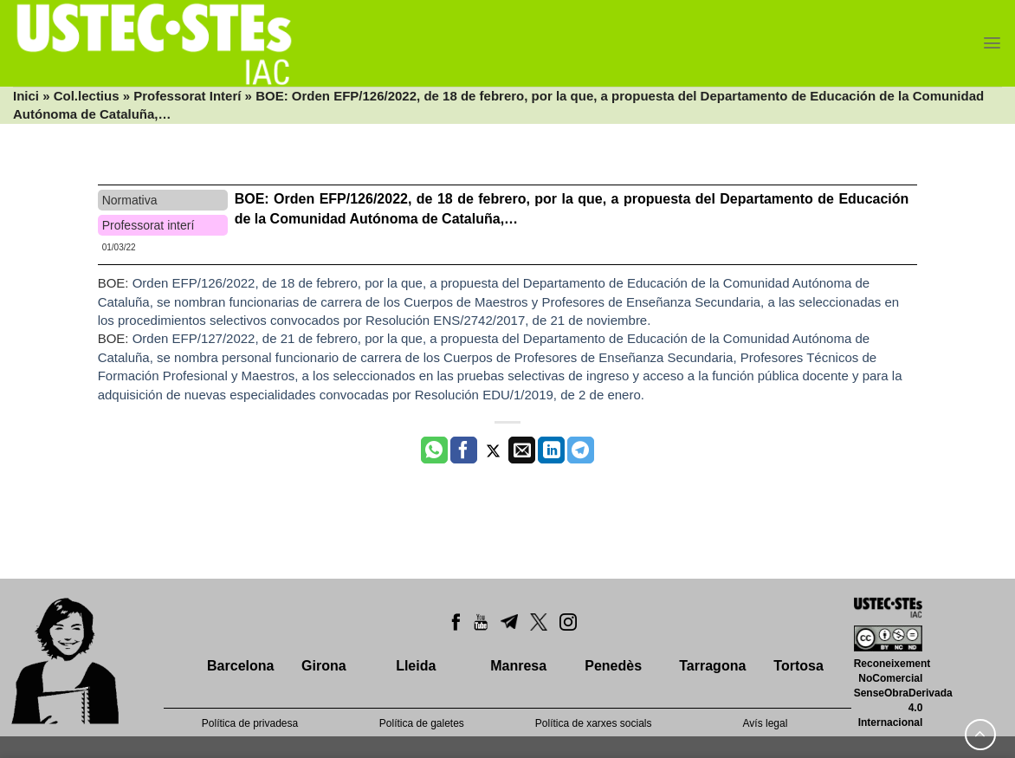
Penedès (613, 665)
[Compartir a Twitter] (493, 450)
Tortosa (798, 665)
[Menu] (992, 43)
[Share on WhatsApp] (434, 450)
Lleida (416, 665)
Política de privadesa (250, 723)
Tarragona (712, 665)
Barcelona (240, 665)
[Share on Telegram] (580, 450)
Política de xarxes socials (593, 723)
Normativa (130, 200)
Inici (26, 95)
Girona (323, 665)
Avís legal (765, 723)
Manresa (518, 665)
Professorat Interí (187, 95)
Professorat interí (148, 225)
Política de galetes (421, 723)
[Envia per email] (521, 450)
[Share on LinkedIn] (551, 450)
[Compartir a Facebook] (463, 450)
